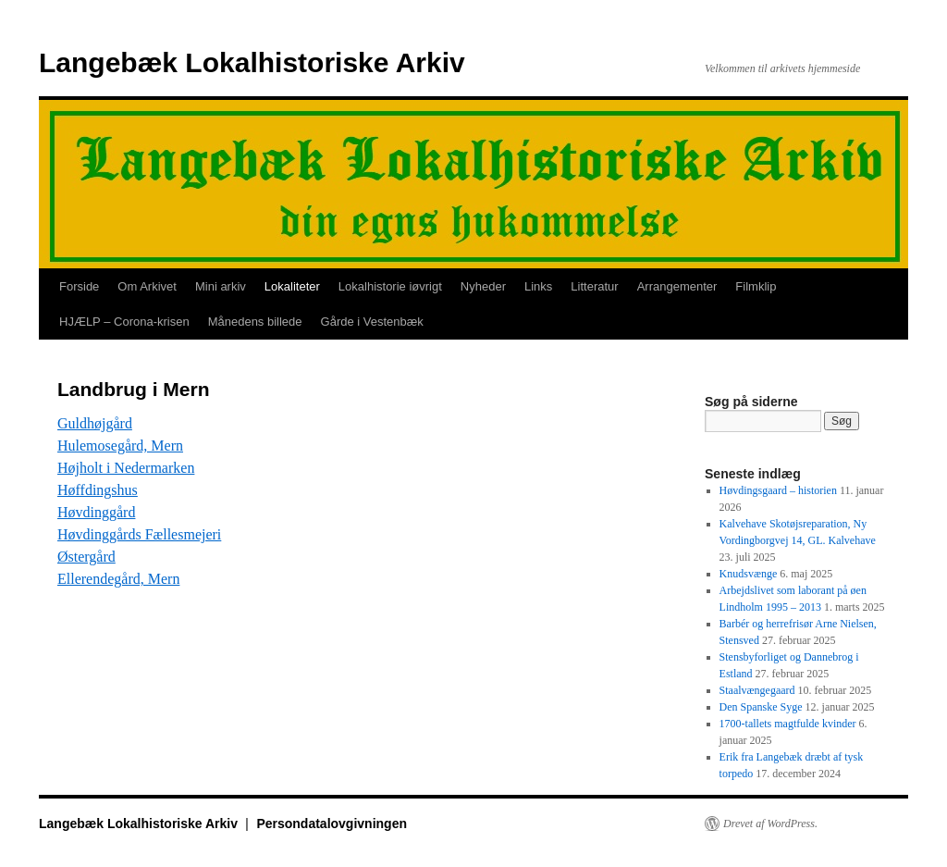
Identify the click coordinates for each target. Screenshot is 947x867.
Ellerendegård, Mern (118, 579)
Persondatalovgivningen (331, 823)
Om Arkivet (147, 286)
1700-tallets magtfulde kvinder (787, 723)
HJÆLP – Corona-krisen (124, 321)
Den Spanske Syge (761, 706)
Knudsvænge (748, 573)
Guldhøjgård (94, 423)
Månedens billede (255, 321)
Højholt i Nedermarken (125, 468)
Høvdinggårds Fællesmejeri (139, 534)
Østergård (86, 556)
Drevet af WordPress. (770, 823)
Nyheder (483, 286)
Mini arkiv (220, 286)
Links (538, 286)
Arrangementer (677, 286)
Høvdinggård (96, 512)
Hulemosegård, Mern (120, 445)
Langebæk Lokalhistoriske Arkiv (252, 62)
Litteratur (594, 286)
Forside (79, 286)
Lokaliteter (292, 286)
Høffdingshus (97, 490)
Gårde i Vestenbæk (372, 321)
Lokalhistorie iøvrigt (390, 286)
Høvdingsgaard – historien (778, 490)
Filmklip (755, 286)
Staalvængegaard (757, 690)
